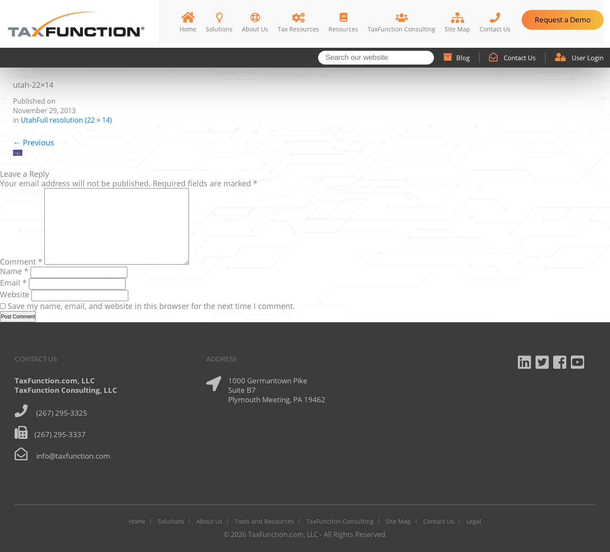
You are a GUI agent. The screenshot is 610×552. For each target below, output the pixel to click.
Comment (21, 261)
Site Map (398, 521)
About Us (209, 521)
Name (14, 271)
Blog (456, 57)
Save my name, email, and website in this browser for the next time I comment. (151, 306)
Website (14, 294)
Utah (29, 120)
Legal (473, 521)
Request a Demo (563, 20)
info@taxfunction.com (73, 456)
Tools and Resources (264, 521)
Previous (33, 142)
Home (137, 521)
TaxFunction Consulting (340, 521)
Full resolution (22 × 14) (74, 120)
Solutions (171, 521)
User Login (579, 57)
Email (13, 282)
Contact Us (512, 57)
